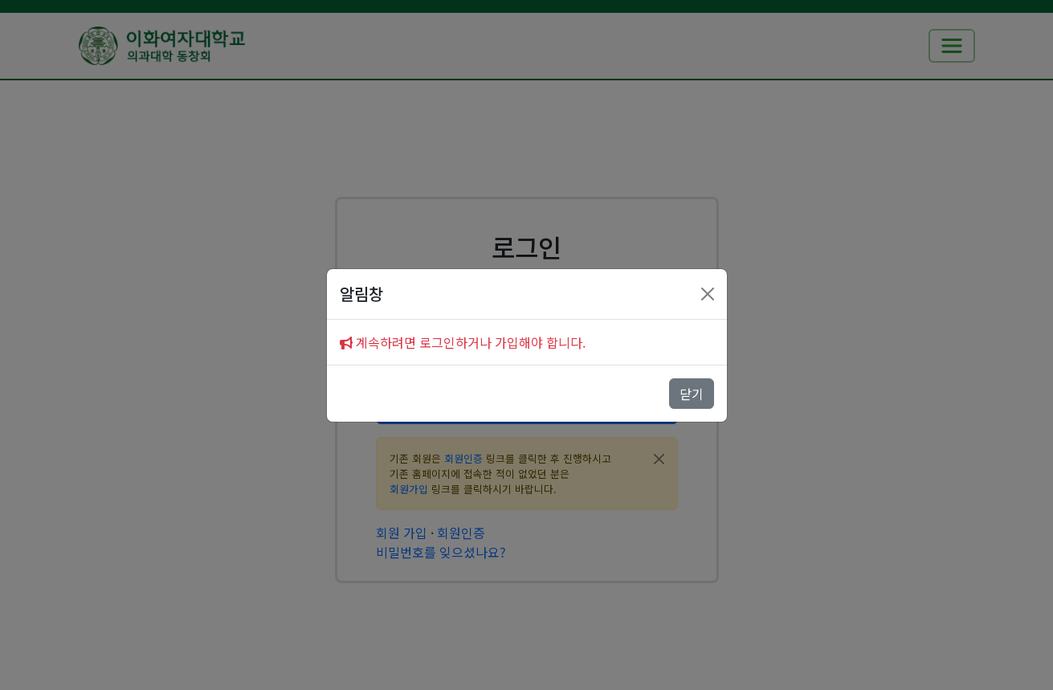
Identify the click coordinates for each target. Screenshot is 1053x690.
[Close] (707, 294)
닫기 (692, 393)
